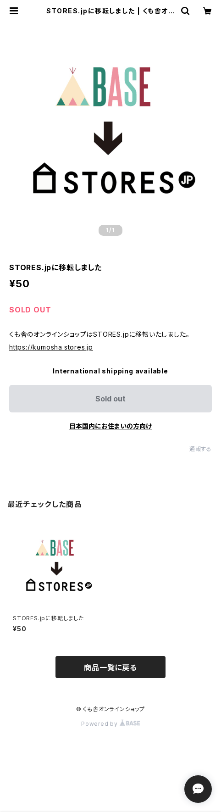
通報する (200, 448)
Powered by (110, 723)
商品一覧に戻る (110, 667)
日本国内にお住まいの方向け (110, 426)
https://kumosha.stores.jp (51, 347)
